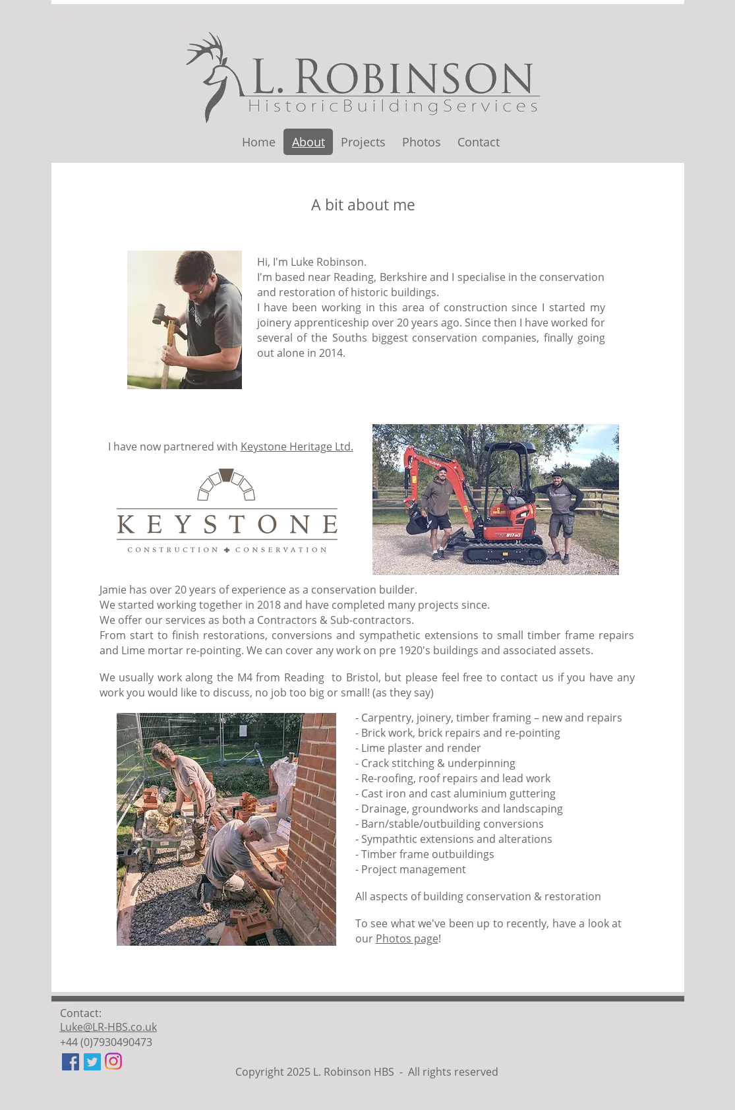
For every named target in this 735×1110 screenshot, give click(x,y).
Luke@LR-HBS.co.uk (108, 1027)
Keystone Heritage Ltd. (297, 446)
